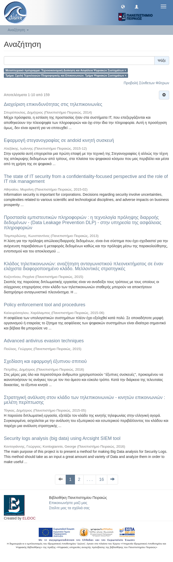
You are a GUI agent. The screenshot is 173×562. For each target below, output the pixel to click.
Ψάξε (162, 60)
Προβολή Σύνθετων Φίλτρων (146, 83)
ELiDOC (28, 518)
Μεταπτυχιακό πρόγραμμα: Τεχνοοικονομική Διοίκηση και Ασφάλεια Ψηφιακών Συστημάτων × (65, 70)
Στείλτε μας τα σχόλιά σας (69, 508)
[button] (123, 6)
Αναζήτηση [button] (18, 30)
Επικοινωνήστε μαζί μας (68, 503)
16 (101, 479)
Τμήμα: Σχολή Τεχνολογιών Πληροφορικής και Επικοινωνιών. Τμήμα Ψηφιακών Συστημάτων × (65, 75)
